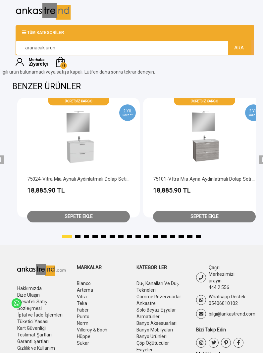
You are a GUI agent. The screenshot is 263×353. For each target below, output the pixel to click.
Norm (82, 323)
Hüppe (83, 336)
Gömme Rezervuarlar (159, 296)
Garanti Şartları (33, 341)
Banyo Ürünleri (151, 336)
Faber (83, 310)
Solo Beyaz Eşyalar (156, 310)
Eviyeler (144, 349)
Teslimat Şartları (34, 334)
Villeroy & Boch (92, 329)
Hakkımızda (29, 288)
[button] (151, 62)
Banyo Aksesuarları (156, 323)
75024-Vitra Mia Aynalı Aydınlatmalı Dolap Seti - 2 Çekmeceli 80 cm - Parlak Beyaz (116, 179)
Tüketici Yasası (32, 321)
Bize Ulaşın (28, 295)
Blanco (84, 283)
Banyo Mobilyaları (154, 329)
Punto (83, 316)
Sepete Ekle (79, 216)
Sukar (83, 343)
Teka (82, 303)
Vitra (82, 296)
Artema (85, 290)
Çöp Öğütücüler (152, 343)
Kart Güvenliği (31, 328)
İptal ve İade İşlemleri (40, 315)
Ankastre (146, 303)
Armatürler (148, 316)
